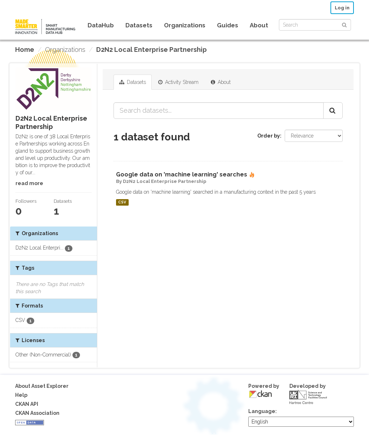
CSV (122, 202)
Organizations (184, 25)
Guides (227, 25)
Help (21, 395)
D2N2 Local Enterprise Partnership (151, 49)
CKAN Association (37, 413)
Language (261, 411)
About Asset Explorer (41, 386)
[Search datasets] (315, 25)
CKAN (260, 394)
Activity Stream (178, 82)
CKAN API (26, 404)
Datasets (138, 25)
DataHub (101, 25)
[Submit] (344, 24)
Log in (342, 7)
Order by (268, 136)
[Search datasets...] (219, 110)
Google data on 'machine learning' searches (181, 174)
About (259, 25)
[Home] (24, 49)
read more (29, 183)
